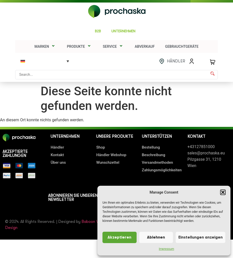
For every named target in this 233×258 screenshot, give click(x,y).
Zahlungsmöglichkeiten (162, 170)
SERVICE (113, 46)
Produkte (79, 46)
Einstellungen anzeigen (200, 237)
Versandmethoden (157, 162)
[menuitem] (45, 61)
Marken (45, 46)
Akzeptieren (119, 237)
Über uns (58, 162)
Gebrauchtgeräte (181, 46)
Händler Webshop (111, 155)
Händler (57, 147)
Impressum (166, 249)
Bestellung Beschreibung (153, 151)
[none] (45, 61)
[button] (222, 192)
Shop (100, 147)
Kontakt (57, 155)
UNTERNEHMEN (124, 31)
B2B (98, 31)
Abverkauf (145, 46)
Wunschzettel (107, 162)
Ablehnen (156, 237)
